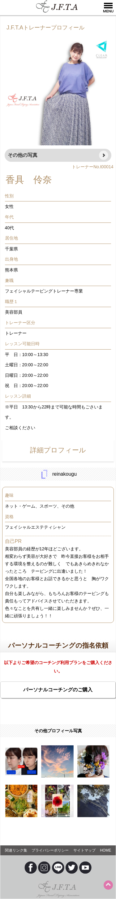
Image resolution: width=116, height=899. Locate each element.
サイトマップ (84, 850)
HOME (105, 850)
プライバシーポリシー (50, 850)
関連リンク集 (16, 850)
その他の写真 (22, 155)
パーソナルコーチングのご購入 (57, 689)
